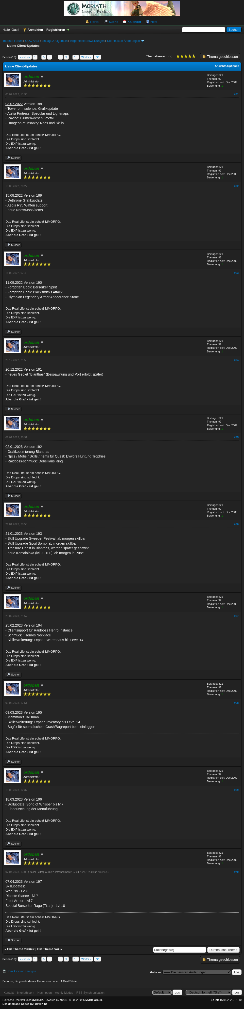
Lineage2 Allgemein (55, 41)
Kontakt (9, 992)
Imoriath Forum (12, 41)
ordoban (102, 872)
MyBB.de (37, 999)
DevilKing (41, 1003)
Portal (94, 22)
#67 (236, 616)
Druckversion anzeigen (22, 971)
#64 (236, 360)
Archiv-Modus (64, 992)
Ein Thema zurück (21, 949)
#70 (236, 871)
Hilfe (154, 22)
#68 (236, 702)
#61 (236, 94)
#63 (236, 272)
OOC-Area (32, 41)
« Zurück (24, 57)
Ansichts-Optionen (227, 65)
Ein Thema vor (48, 949)
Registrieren (55, 30)
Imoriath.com (25, 992)
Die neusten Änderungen (123, 41)
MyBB (63, 999)
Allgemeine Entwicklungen (87, 41)
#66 (236, 524)
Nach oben (44, 992)
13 (75, 57)
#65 (236, 437)
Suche (113, 22)
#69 (236, 789)
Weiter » (86, 57)
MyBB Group (93, 999)
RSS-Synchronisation (90, 992)
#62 (236, 186)
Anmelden (35, 30)
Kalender (134, 22)
